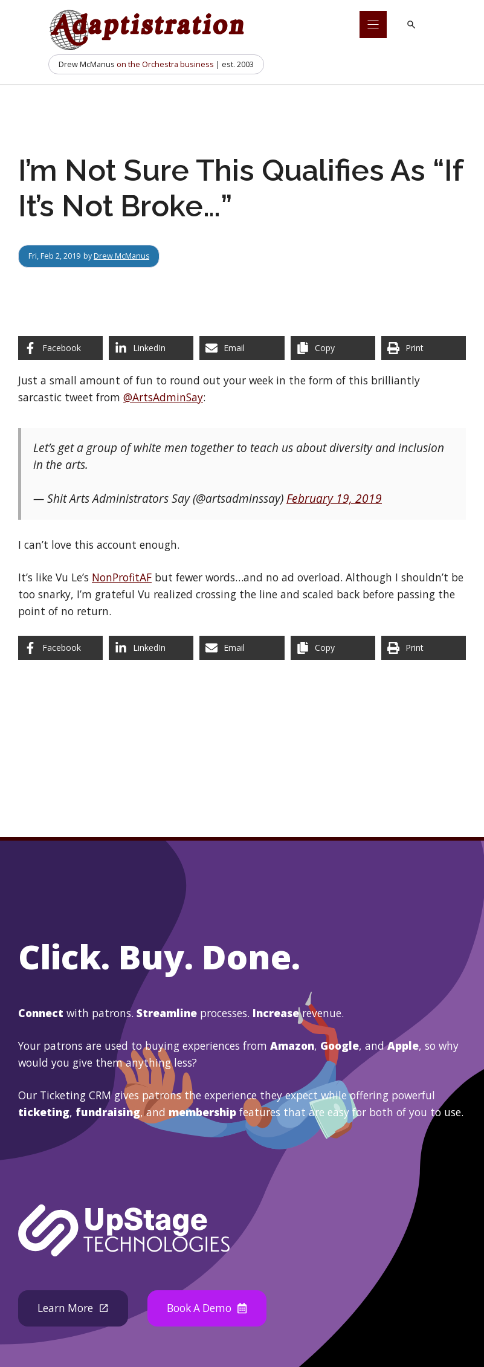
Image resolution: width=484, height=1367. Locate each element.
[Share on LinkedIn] (151, 348)
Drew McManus (122, 255)
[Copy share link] (333, 348)
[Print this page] (423, 348)
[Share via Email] (241, 348)
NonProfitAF (122, 577)
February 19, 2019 (334, 498)
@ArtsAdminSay (163, 397)
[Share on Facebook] (60, 348)
